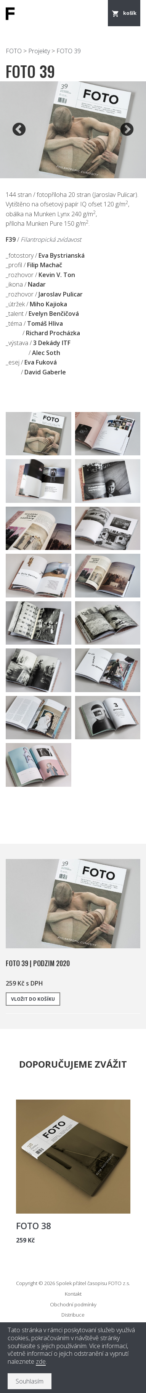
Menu (96, 13)
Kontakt (73, 1293)
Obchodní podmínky (73, 1304)
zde (41, 1362)
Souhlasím (29, 1381)
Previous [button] (19, 130)
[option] (73, 129)
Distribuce (73, 1314)
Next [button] (127, 130)
